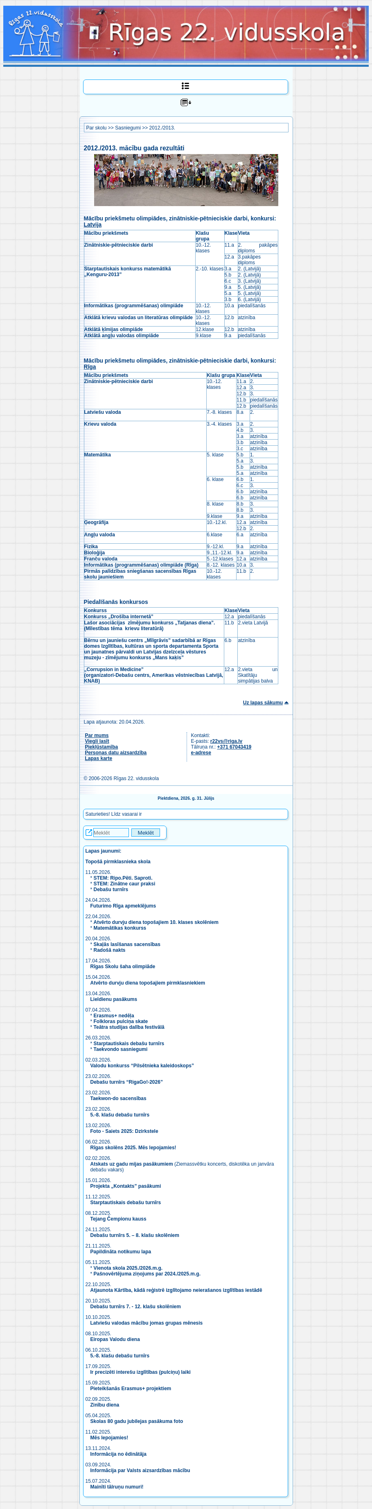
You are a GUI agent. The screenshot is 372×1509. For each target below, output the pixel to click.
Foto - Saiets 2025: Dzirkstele (124, 1131)
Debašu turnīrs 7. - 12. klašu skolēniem (135, 1306)
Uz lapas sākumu (263, 703)
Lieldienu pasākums (114, 999)
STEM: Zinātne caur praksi (125, 884)
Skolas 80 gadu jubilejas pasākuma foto (136, 1421)
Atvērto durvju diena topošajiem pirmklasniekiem (147, 983)
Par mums (97, 735)
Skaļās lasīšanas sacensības (127, 944)
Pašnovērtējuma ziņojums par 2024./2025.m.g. (147, 1274)
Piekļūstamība (101, 747)
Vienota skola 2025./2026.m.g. (128, 1268)
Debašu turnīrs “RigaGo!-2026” (126, 1082)
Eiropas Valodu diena (115, 1339)
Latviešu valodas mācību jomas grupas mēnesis (146, 1323)
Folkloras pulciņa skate (121, 1021)
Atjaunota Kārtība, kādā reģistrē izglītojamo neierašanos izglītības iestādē (176, 1290)
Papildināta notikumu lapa (120, 1252)
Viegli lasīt (97, 741)
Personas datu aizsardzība (116, 753)
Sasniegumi (128, 128)
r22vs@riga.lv (226, 741)
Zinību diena (104, 1405)
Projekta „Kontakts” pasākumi (125, 1186)
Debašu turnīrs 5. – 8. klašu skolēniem (134, 1235)
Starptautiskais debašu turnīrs (129, 1043)
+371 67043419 (234, 747)
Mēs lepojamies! (109, 1438)
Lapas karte (99, 758)
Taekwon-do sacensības (118, 1098)
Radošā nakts (110, 950)
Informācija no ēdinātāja (118, 1454)
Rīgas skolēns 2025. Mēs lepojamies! (133, 1147)
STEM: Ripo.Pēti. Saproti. (123, 878)
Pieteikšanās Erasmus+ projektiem (130, 1388)
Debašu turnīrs (111, 889)
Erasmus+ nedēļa (114, 1016)
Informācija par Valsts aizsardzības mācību (140, 1470)
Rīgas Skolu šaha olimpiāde (123, 966)
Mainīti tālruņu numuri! (117, 1487)
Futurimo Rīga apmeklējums (123, 906)
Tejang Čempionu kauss (118, 1219)
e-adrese (201, 753)
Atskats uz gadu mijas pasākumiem (131, 1164)
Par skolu (96, 128)
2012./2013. (162, 128)
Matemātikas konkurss (120, 928)
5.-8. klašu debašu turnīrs (120, 1115)
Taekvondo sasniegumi (121, 1049)
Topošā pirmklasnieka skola (118, 862)
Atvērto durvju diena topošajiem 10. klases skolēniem (156, 922)
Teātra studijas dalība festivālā (129, 1027)
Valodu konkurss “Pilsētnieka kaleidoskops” (142, 1066)
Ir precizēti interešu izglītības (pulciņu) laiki (140, 1372)
